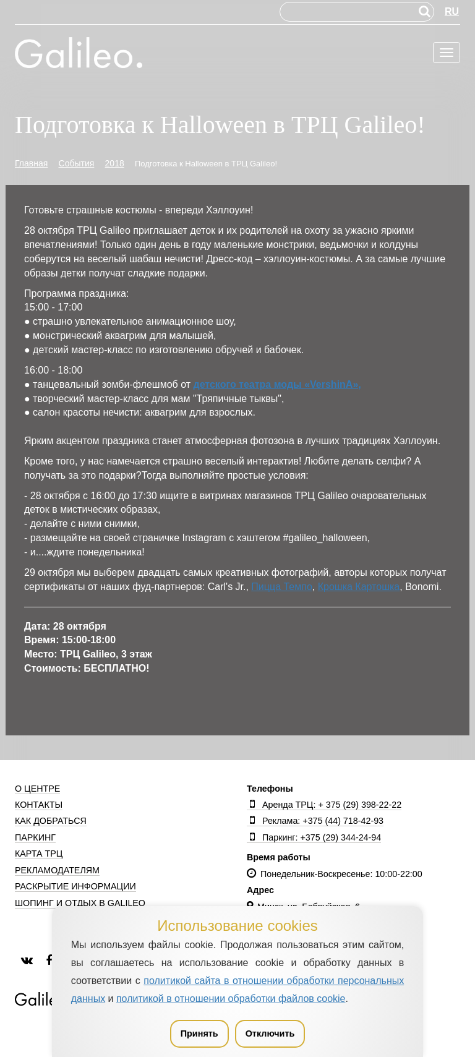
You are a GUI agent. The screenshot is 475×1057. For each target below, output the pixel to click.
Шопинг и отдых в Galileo (80, 903)
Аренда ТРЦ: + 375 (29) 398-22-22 (324, 805)
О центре (37, 789)
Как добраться (51, 821)
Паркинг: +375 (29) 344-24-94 (314, 837)
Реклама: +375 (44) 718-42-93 (315, 821)
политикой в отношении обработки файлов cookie (231, 998)
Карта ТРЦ (38, 853)
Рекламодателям (57, 870)
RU (452, 11)
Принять (199, 1033)
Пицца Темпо (281, 586)
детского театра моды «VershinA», (277, 384)
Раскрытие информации (75, 886)
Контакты (38, 805)
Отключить (270, 1033)
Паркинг (35, 837)
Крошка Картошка (359, 586)
